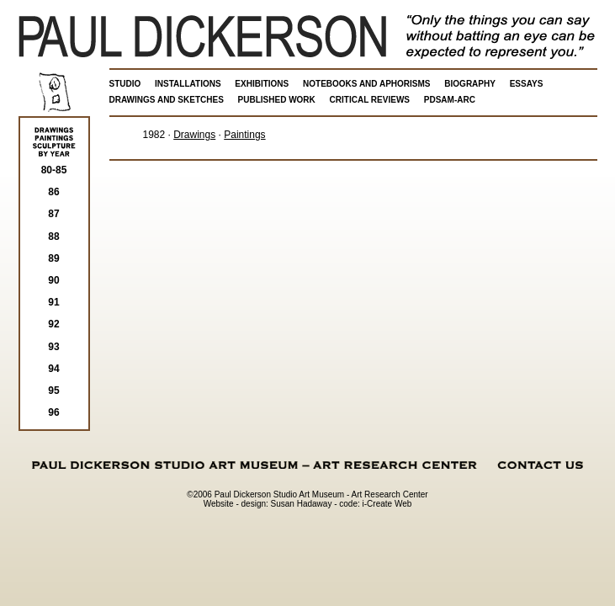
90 (53, 280)
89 (53, 258)
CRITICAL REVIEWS (370, 99)
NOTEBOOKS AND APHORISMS (367, 83)
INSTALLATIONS (188, 83)
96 (53, 412)
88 (53, 236)
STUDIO (125, 83)
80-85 (54, 170)
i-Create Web (387, 503)
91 (53, 302)
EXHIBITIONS (262, 83)
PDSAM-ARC (449, 99)
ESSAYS (526, 83)
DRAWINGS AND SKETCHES (166, 99)
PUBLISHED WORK (276, 99)
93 (53, 347)
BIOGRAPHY (470, 83)
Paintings (244, 135)
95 (53, 390)
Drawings (194, 135)
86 (53, 192)
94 (53, 369)
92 (53, 324)
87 (53, 214)
